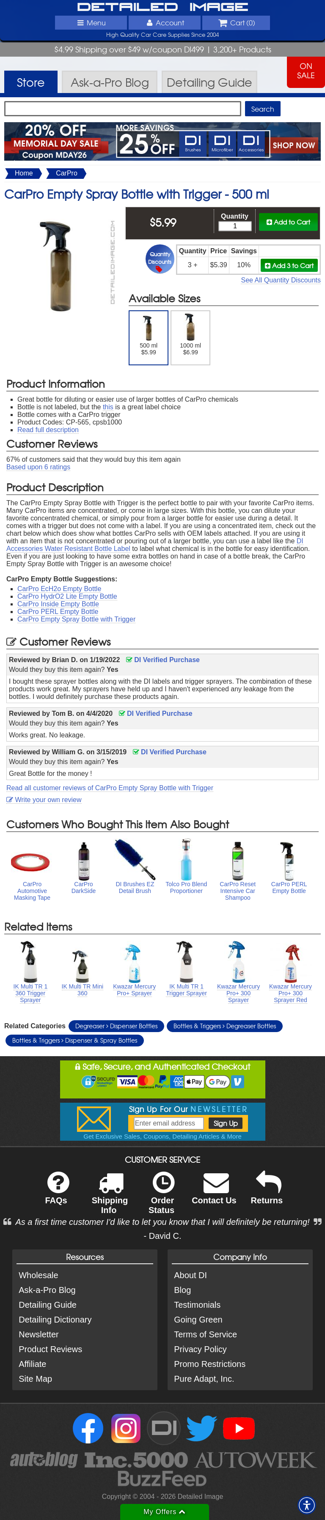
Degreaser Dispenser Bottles (116, 1026)
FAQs (57, 1193)
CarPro (66, 173)
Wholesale (38, 1275)
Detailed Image (162, 8)
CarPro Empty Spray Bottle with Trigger (76, 619)
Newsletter (38, 1334)
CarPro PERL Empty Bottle (57, 611)
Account (164, 22)
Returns (267, 1193)
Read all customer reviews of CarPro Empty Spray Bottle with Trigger (109, 787)
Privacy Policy (200, 1349)
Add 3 (289, 265)
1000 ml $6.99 (190, 334)
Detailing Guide (48, 1304)
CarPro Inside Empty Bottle (58, 604)
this (108, 407)
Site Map (35, 1378)
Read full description (48, 429)
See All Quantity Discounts (281, 280)
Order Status (161, 1198)
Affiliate (32, 1364)
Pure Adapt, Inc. (204, 1378)
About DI (190, 1275)
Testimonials (197, 1304)
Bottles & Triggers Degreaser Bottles (225, 1026)
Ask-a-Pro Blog (47, 1290)
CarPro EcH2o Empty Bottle (59, 588)
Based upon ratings (38, 467)
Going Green (198, 1319)
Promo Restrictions (209, 1364)
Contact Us (214, 1193)
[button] (306, 1505)
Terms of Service (205, 1334)
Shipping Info (110, 1198)
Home (24, 173)
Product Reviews (50, 1349)
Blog (182, 1290)
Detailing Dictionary (55, 1319)
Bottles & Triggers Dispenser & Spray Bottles (74, 1040)
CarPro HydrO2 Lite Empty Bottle (67, 596)
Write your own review (44, 799)
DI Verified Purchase (163, 659)
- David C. (163, 1236)
